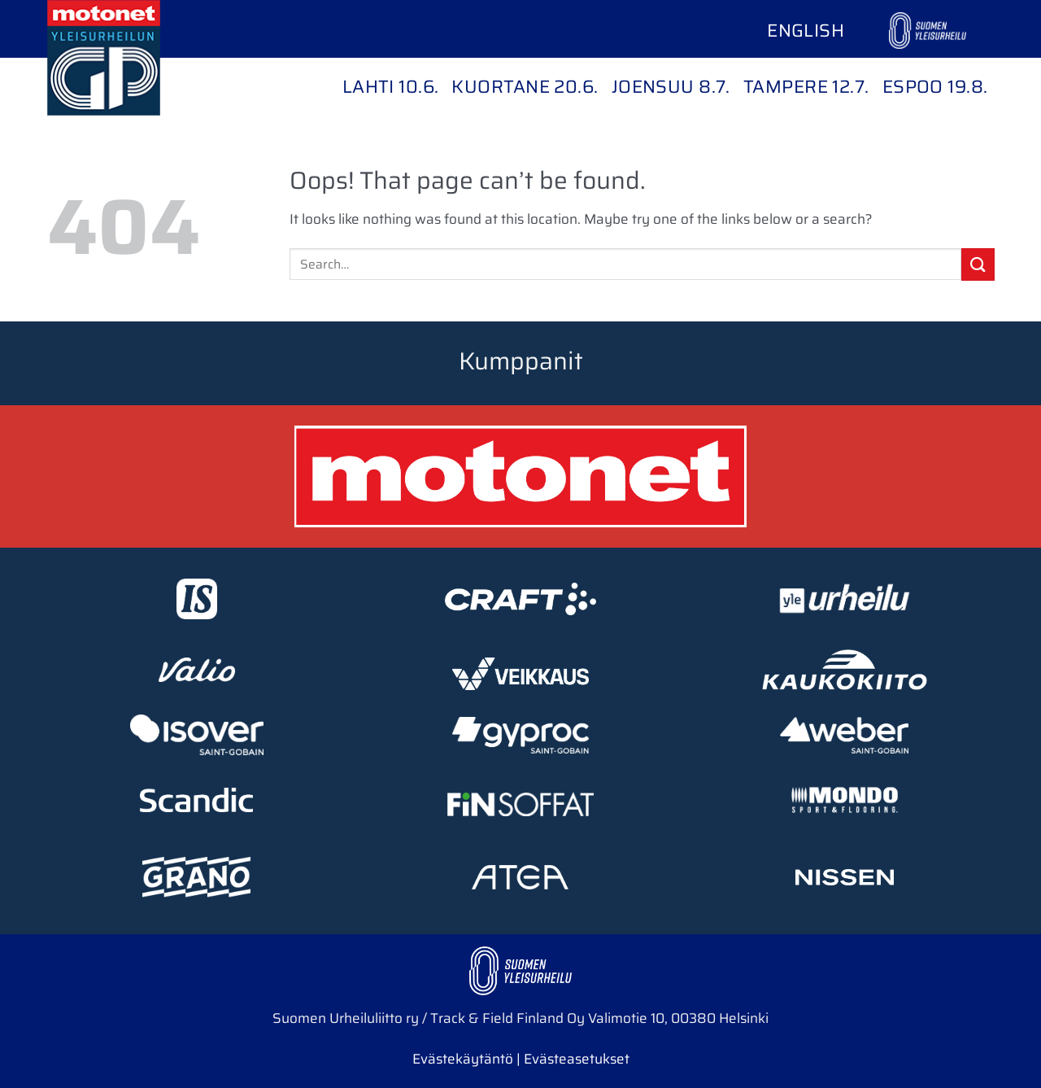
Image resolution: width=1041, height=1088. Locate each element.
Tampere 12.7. (806, 86)
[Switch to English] (805, 31)
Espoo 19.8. (935, 86)
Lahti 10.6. (390, 86)
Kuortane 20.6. (524, 86)
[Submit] (977, 264)
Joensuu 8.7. (671, 86)
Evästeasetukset (576, 1058)
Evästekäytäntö (462, 1058)
